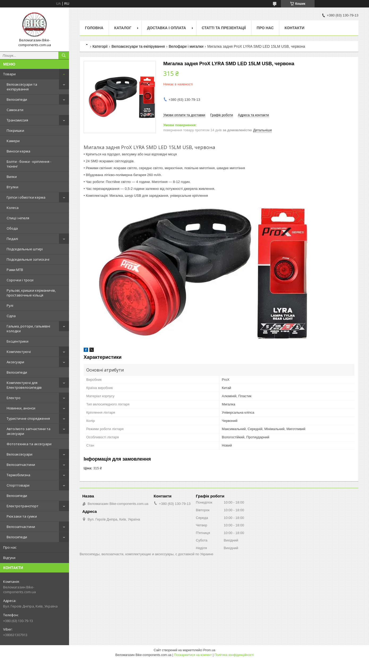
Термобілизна (18, 475)
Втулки (12, 187)
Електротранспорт (22, 506)
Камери (13, 140)
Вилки (12, 176)
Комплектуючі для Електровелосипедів (24, 385)
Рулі (10, 305)
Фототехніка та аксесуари (29, 444)
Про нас (9, 547)
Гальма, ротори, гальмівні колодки (28, 328)
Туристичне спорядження (28, 418)
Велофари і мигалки (186, 46)
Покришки (15, 130)
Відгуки (9, 557)
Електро (13, 397)
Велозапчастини (21, 464)
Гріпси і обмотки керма (26, 197)
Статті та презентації (224, 28)
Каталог (122, 28)
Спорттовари (18, 485)
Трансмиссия (17, 120)
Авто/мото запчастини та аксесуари (28, 431)
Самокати (15, 109)
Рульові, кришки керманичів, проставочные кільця (31, 293)
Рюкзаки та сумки (22, 516)
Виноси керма (18, 151)
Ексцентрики (17, 341)
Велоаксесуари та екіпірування (22, 86)
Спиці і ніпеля (18, 218)
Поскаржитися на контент (193, 655)
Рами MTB (15, 269)
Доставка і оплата (166, 28)
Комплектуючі (19, 351)
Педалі (12, 238)
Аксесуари (15, 362)
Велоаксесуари (19, 454)
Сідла (11, 315)
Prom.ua (209, 650)
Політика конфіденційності (234, 655)
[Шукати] (63, 55)
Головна (94, 28)
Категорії (100, 46)
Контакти (294, 28)
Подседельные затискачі (28, 259)
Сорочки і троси (20, 280)
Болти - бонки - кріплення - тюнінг (29, 164)
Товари (9, 74)
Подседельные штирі (25, 249)
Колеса (13, 207)
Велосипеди (17, 99)
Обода (12, 228)
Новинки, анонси (21, 408)
